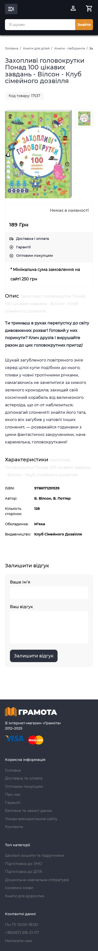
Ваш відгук (49, 623)
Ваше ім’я (49, 589)
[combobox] (40, 24)
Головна (11, 48)
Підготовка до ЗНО (23, 863)
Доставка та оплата (23, 778)
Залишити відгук (34, 656)
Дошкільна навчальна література (37, 879)
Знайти (84, 24)
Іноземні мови (19, 887)
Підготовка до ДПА (23, 871)
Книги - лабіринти (69, 48)
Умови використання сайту (31, 818)
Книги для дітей (36, 48)
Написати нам (18, 940)
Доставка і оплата (32, 238)
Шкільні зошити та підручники (34, 855)
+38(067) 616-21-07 (22, 932)
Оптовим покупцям (34, 255)
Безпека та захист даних (28, 810)
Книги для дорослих (24, 896)
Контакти (14, 826)
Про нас (13, 794)
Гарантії (23, 247)
